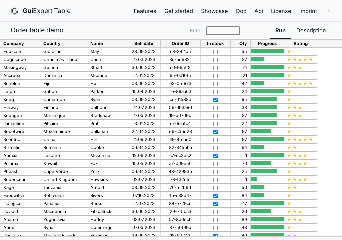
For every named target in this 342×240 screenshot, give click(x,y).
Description (311, 30)
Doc (241, 11)
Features (145, 11)
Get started (178, 11)
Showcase (214, 11)
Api (258, 11)
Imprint (308, 11)
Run (280, 30)
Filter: (215, 31)
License (281, 11)
